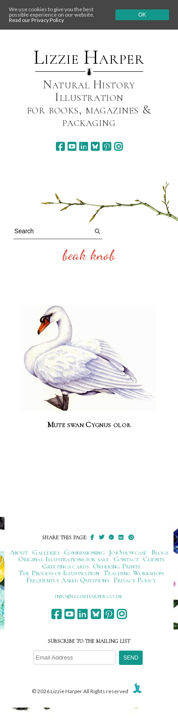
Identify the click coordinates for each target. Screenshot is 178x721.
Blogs (160, 552)
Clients (153, 559)
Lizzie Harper (89, 57)
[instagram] (118, 146)
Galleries (45, 552)
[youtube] (72, 146)
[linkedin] (83, 146)
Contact (126, 559)
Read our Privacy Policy (36, 20)
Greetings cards (65, 566)
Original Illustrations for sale (64, 559)
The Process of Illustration (59, 573)
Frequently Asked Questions (67, 580)
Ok (142, 15)
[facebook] (60, 146)
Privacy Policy (135, 580)
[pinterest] (106, 146)
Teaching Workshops (134, 573)
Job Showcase (128, 552)
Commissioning (84, 552)
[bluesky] (95, 146)
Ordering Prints (116, 566)
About (19, 552)
